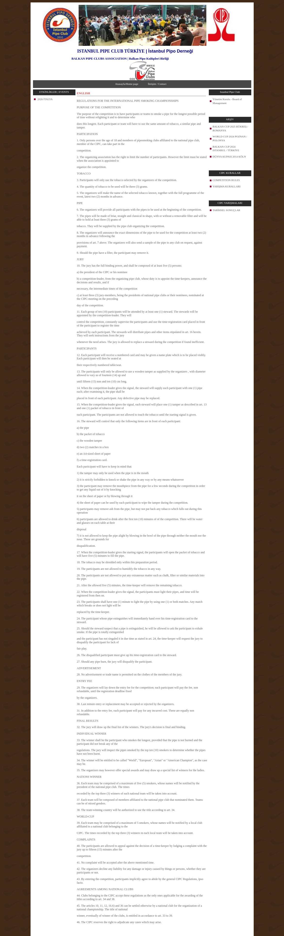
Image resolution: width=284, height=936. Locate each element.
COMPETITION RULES (226, 180)
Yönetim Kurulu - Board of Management (227, 101)
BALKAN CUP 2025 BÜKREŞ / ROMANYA (230, 128)
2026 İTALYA (45, 99)
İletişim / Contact (157, 83)
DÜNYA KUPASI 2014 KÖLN (229, 156)
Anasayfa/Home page (126, 83)
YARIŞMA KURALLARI (227, 186)
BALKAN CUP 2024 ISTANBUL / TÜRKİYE (226, 148)
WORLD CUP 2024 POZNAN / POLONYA (230, 138)
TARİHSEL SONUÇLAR (226, 210)
